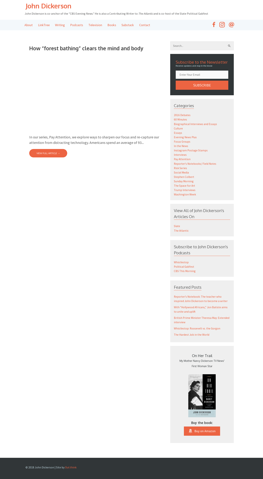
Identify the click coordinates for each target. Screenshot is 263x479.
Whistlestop (181, 262)
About (28, 25)
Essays (178, 133)
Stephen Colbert (184, 177)
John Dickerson (52, 5)
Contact (144, 25)
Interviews (180, 155)
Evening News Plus (185, 137)
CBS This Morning (185, 271)
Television (95, 25)
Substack (127, 25)
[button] (202, 85)
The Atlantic (182, 231)
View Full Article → (48, 153)
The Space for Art (185, 186)
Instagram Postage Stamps (191, 151)
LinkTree (44, 25)
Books (111, 25)
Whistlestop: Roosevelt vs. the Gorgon (198, 328)
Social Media (181, 173)
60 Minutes (180, 120)
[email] (202, 75)
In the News (181, 146)
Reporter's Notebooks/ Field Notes (196, 164)
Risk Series (180, 168)
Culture (178, 129)
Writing (60, 25)
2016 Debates (182, 116)
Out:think (71, 467)
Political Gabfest (184, 267)
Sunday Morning (184, 181)
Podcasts (76, 25)
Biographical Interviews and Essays (196, 124)
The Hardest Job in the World (192, 335)
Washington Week (185, 195)
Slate (177, 226)
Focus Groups (182, 142)
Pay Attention (182, 159)
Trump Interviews (185, 190)
